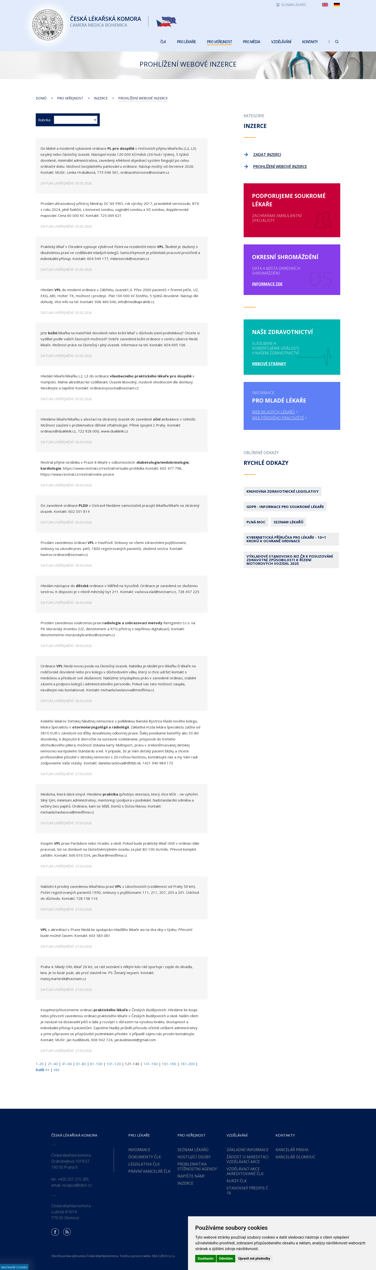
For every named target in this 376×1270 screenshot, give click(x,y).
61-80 (81, 1063)
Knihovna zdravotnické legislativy (283, 491)
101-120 (113, 1063)
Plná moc (256, 522)
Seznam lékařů (288, 522)
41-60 (67, 1063)
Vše (56, 1069)
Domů (41, 98)
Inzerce (101, 98)
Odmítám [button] (226, 1258)
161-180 (169, 1063)
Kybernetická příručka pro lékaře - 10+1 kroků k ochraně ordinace (286, 539)
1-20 (40, 1063)
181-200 (187, 1063)
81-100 (96, 1063)
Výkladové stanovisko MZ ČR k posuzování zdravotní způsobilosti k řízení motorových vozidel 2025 (290, 560)
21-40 (53, 1063)
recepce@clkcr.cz (77, 1185)
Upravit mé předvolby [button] (254, 1258)
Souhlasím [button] (206, 1258)
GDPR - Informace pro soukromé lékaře (285, 506)
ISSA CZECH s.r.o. (163, 1256)
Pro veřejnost (70, 98)
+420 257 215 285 (73, 1179)
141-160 (150, 1063)
